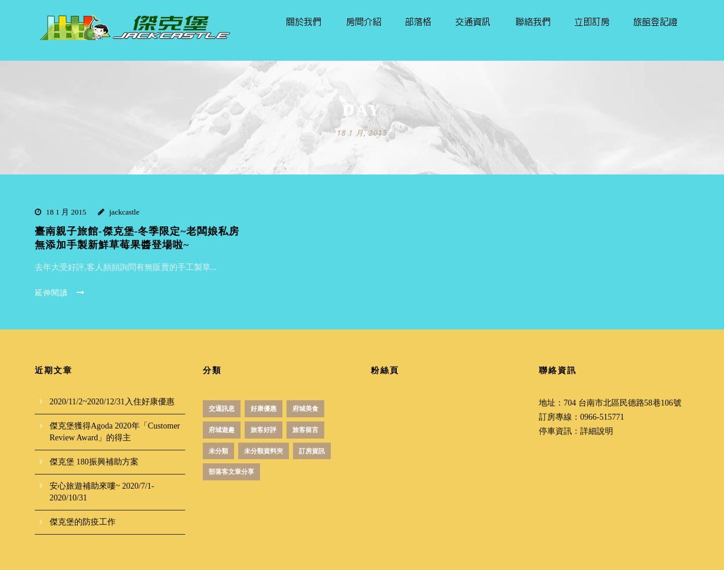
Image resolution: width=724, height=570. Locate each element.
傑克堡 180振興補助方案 (94, 461)
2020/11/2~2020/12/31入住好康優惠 (112, 401)
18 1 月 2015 (66, 211)
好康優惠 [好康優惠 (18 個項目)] (264, 408)
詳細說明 (596, 431)
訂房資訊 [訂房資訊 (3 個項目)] (312, 450)
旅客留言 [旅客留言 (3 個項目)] (305, 429)
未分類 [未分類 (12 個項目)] (218, 450)
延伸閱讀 (60, 292)
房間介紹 (363, 22)
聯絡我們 (533, 22)
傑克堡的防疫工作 (83, 522)
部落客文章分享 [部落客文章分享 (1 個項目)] (231, 471)
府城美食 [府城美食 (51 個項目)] (305, 408)
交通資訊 (473, 22)
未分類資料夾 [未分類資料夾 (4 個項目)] (263, 450)
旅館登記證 (655, 22)
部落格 (418, 22)
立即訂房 (592, 22)
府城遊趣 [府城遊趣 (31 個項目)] (222, 429)
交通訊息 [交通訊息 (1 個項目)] (222, 408)
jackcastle (124, 211)
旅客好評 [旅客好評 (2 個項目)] (264, 429)
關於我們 (303, 22)
